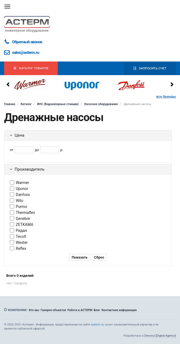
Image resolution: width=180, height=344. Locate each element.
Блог (97, 310)
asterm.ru (97, 324)
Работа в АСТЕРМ (79, 310)
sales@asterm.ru (25, 52)
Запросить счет (149, 68)
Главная (9, 104)
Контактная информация (119, 310)
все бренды (166, 96)
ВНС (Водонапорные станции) (58, 104)
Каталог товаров (31, 68)
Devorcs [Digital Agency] (160, 335)
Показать (79, 257)
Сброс (99, 257)
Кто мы (34, 310)
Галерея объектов (53, 310)
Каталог (26, 104)
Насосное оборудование (101, 104)
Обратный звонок (27, 41)
